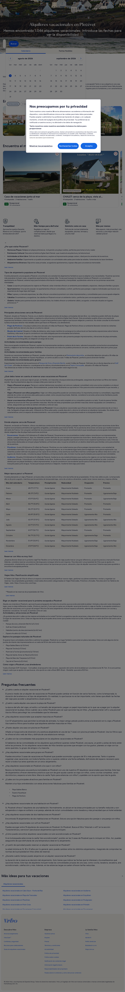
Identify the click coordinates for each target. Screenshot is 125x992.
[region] (63, 126)
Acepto (89, 146)
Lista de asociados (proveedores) (42, 138)
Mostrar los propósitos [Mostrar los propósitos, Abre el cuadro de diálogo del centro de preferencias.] (41, 146)
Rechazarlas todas (68, 146)
